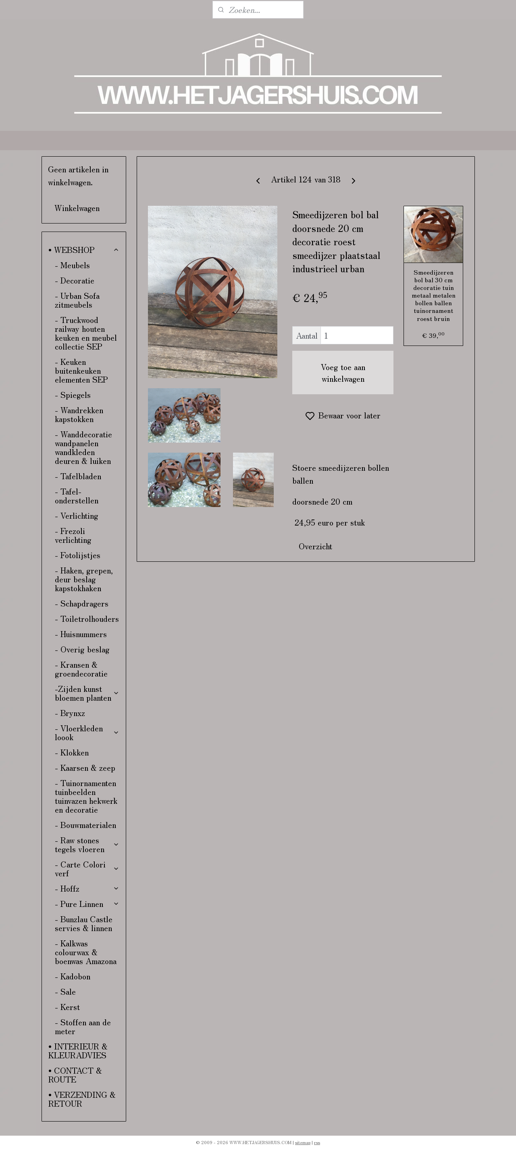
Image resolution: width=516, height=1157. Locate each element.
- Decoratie (74, 280)
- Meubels (72, 265)
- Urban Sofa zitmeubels (77, 300)
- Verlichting (76, 515)
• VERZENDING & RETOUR (82, 1099)
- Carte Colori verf (87, 868)
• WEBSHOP (84, 249)
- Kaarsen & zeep (85, 767)
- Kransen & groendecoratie (81, 668)
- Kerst (67, 1006)
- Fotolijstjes (77, 555)
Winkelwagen (77, 207)
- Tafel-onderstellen (76, 495)
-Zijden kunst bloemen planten (87, 693)
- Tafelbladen (78, 476)
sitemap (302, 1142)
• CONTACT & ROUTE (75, 1074)
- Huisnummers (81, 634)
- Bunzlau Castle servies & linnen (83, 923)
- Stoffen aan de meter (83, 1026)
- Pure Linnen (87, 903)
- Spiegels (73, 394)
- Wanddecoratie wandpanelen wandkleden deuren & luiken (83, 447)
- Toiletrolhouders (87, 618)
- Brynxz (70, 712)
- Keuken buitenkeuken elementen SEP (81, 370)
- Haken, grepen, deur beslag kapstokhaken (84, 579)
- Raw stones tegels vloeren (87, 844)
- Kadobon (72, 976)
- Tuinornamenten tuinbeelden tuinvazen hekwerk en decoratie (86, 796)
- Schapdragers (81, 603)
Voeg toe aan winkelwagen (343, 372)
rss (317, 1142)
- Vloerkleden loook (87, 732)
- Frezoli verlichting (73, 535)
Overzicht (315, 546)
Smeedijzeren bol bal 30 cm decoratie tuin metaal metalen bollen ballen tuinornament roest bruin (433, 295)
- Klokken (72, 752)
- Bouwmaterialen (85, 824)
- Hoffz (87, 888)
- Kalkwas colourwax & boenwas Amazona (86, 952)
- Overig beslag (82, 649)
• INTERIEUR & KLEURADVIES (78, 1050)
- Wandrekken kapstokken (79, 414)
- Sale (65, 991)
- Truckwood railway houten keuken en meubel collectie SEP (86, 333)
